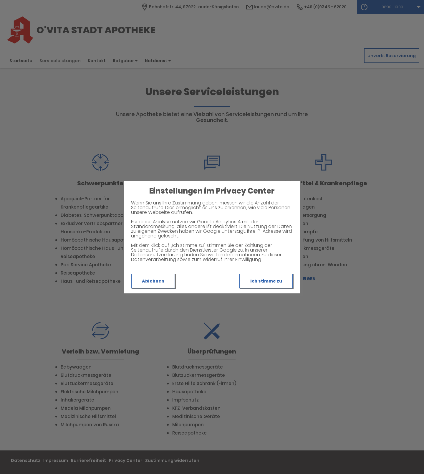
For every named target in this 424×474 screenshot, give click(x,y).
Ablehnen (153, 281)
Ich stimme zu (266, 281)
